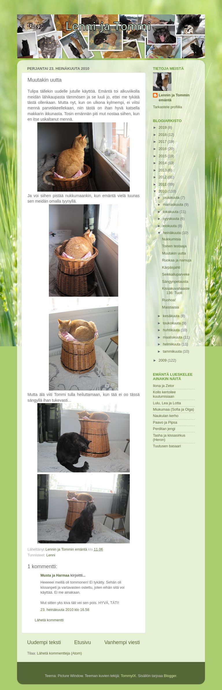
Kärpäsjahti (171, 267)
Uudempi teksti (44, 642)
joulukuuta (172, 198)
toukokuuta (172, 323)
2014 (163, 163)
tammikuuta (173, 351)
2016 (163, 149)
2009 (163, 360)
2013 (163, 170)
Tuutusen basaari (167, 446)
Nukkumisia (171, 239)
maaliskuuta (173, 337)
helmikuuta (172, 344)
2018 (163, 135)
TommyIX (128, 676)
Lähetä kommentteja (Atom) (59, 653)
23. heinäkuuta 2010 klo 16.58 (64, 610)
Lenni (50, 555)
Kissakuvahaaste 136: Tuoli (175, 291)
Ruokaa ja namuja (176, 260)
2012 (163, 177)
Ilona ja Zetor (163, 386)
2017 (163, 142)
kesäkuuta (172, 316)
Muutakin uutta (174, 253)
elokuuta (170, 226)
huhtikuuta (172, 330)
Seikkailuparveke (175, 274)
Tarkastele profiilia (167, 107)
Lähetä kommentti (49, 620)
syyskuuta (171, 219)
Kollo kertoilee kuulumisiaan (164, 394)
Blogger (170, 676)
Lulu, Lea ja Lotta (167, 403)
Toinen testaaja (174, 246)
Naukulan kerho (165, 416)
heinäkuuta (172, 233)
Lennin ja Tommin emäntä (174, 97)
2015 (163, 156)
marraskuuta (173, 205)
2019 (163, 128)
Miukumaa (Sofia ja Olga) (173, 409)
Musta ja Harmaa (54, 575)
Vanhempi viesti (122, 642)
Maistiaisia (170, 307)
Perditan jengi (164, 429)
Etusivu (82, 642)
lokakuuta (171, 212)
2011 (163, 184)
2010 (163, 191)
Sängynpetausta (175, 282)
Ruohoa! (169, 300)
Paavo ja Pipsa (165, 422)
